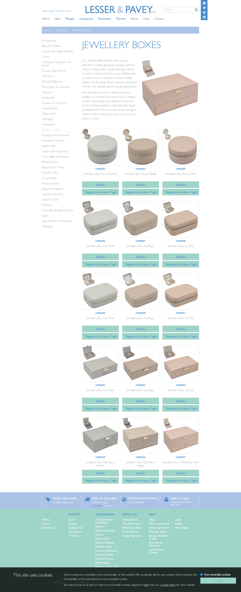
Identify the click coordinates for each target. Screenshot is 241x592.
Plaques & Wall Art (53, 188)
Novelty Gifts (50, 172)
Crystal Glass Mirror (54, 70)
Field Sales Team (132, 527)
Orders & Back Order (158, 537)
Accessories (49, 40)
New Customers (159, 523)
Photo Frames (50, 183)
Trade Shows (130, 531)
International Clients (157, 551)
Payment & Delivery (155, 544)
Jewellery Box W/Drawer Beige (141, 463)
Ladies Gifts (49, 146)
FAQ (152, 519)
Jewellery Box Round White (100, 174)
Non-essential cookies (217, 574)
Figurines (47, 92)
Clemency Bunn (105, 530)
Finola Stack (102, 538)
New (72, 519)
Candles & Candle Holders (57, 51)
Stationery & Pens (52, 194)
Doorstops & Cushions (56, 87)
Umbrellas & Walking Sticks (58, 210)
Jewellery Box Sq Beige (140, 246)
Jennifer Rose (103, 546)
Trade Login (48, 10)
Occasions (75, 531)
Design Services (132, 535)
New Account (64, 10)
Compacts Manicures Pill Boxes (56, 63)
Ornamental (49, 178)
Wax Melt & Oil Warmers (57, 221)
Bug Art (100, 526)
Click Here (97, 505)
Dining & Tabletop (52, 81)
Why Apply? (182, 527)
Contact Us (49, 527)
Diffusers (47, 76)
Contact (159, 18)
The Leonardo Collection (104, 521)
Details (100, 184)
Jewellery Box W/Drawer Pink (180, 462)
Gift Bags (47, 119)
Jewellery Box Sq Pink (181, 246)
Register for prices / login (101, 192)
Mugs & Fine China (53, 167)
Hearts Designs (104, 542)
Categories (62, 30)
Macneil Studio (104, 554)
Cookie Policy (167, 584)
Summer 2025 (50, 199)
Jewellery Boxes (82, 30)
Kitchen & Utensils (53, 140)
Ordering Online (159, 527)
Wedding (47, 226)
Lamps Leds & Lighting (55, 151)
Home (46, 18)
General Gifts (50, 108)
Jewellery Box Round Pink (181, 174)
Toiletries (47, 205)
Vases (45, 215)
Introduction (130, 519)
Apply (178, 523)
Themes (73, 535)
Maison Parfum (104, 558)
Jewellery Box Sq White (100, 246)
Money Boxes (50, 162)
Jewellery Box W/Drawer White (100, 463)
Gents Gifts (49, 113)
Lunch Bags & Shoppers (56, 156)
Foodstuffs (48, 97)
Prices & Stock (158, 531)
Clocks (46, 56)
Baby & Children (51, 46)
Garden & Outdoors (54, 103)
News (45, 523)
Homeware (48, 124)
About (134, 18)
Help (146, 18)
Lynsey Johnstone (106, 550)
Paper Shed (102, 562)
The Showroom (131, 523)
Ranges (73, 523)
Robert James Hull (106, 566)
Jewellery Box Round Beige (141, 174)
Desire (99, 534)
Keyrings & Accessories (55, 135)
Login (178, 519)
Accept (218, 580)
